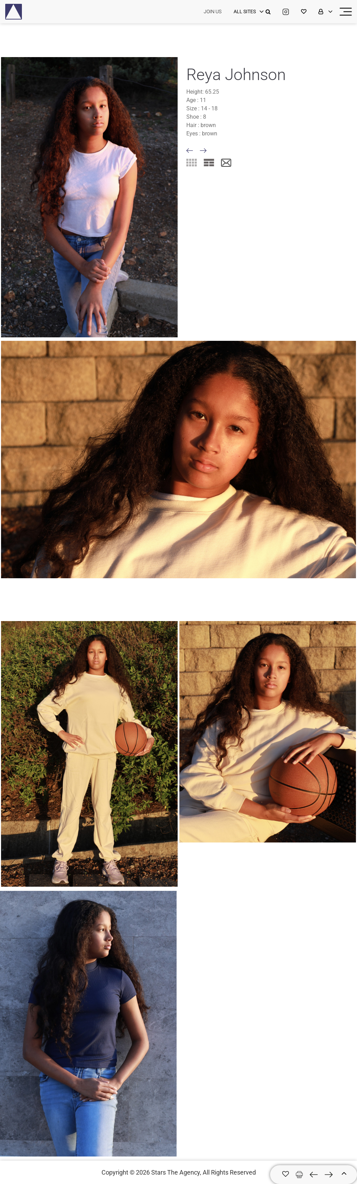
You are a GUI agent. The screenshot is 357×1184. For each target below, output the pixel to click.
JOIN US (212, 11)
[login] (248, 12)
